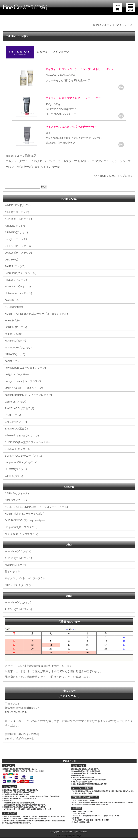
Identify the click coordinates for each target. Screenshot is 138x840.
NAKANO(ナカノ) (15, 357)
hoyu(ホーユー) (14, 303)
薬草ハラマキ (13, 574)
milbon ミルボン (102, 24)
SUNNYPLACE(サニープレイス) (24, 458)
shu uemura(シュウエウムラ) (22, 536)
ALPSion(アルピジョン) (19, 222)
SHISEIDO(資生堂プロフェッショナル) (28, 445)
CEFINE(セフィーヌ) (17, 496)
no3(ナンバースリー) (17, 377)
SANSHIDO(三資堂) (17, 431)
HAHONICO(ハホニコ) (18, 290)
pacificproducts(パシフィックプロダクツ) (30, 398)
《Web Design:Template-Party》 (69, 838)
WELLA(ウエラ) (14, 478)
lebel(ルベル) (13, 323)
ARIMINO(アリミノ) (17, 236)
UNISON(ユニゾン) (16, 472)
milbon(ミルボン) (15, 337)
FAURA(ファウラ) (16, 270)
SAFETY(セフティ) (16, 425)
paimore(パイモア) (16, 404)
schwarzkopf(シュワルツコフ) (23, 438)
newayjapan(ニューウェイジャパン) (26, 371)
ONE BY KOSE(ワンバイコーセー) (26, 523)
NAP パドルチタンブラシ (20, 587)
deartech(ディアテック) (19, 256)
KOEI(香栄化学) (14, 310)
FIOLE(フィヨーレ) (16, 283)
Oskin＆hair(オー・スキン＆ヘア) (25, 391)
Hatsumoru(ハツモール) (19, 297)
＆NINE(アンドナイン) (18, 209)
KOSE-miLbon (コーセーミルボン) (26, 516)
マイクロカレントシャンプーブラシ (26, 580)
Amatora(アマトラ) (16, 229)
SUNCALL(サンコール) (19, 452)
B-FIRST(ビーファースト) (20, 249)
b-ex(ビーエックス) (16, 243)
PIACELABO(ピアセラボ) (20, 411)
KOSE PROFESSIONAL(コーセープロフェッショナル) (38, 317)
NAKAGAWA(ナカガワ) (19, 350)
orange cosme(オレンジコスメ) (24, 384)
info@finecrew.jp (25, 741)
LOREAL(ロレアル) (16, 330)
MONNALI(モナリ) (16, 344)
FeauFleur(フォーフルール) (21, 276)
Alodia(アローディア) (18, 216)
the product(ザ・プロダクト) (22, 465)
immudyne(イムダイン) (19, 554)
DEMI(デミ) (12, 263)
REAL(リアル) (13, 418)
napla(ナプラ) (13, 364)
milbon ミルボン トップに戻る (114, 179)
